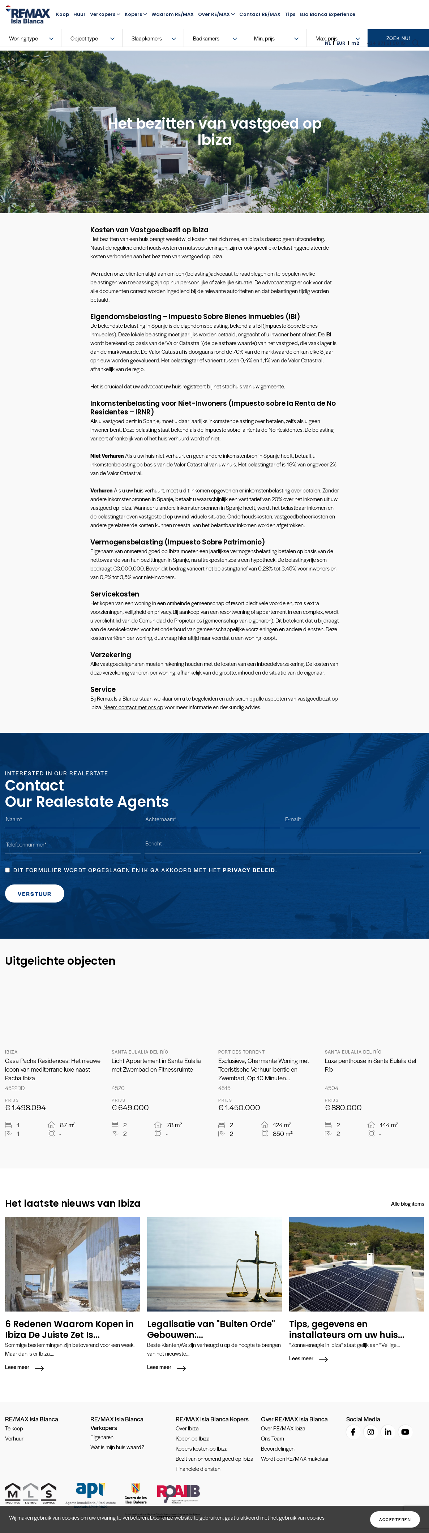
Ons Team (272, 1439)
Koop (62, 14)
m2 (355, 43)
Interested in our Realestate (56, 773)
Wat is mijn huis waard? (117, 1447)
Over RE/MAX (216, 14)
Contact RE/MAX (259, 14)
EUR (341, 43)
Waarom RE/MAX (172, 14)
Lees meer (17, 1368)
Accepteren (395, 1519)
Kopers (136, 14)
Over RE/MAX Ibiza (283, 1429)
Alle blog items (407, 1203)
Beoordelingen (278, 1449)
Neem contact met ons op (133, 707)
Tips (290, 14)
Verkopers (105, 14)
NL (328, 43)
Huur (79, 14)
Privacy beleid (249, 870)
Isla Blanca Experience (327, 14)
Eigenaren (101, 1437)
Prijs (12, 1100)
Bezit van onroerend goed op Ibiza (214, 1459)
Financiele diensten (198, 1469)
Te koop (14, 1429)
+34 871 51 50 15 (385, 43)
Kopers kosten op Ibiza (202, 1449)
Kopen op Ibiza (193, 1439)
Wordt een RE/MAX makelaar (295, 1459)
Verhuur (14, 1439)
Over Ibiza (187, 1429)
